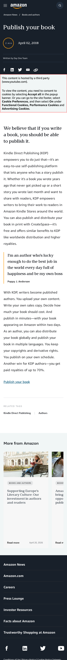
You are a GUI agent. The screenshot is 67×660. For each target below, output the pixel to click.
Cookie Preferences (31, 647)
